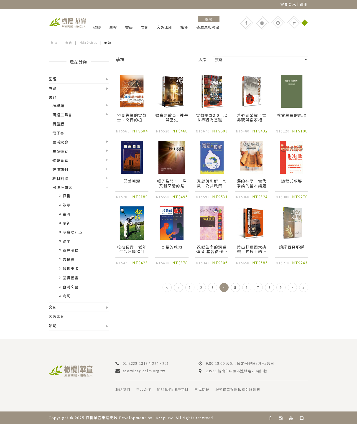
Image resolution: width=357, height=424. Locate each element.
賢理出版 (71, 268)
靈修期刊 (60, 169)
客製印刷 (164, 27)
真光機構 (71, 250)
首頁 (54, 43)
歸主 (67, 241)
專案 (113, 27)
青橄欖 (69, 259)
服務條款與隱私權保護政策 (245, 389)
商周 (67, 296)
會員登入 (288, 4)
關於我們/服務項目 (176, 389)
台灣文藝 (71, 286)
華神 (67, 223)
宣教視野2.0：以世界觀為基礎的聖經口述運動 (211, 118)
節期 (184, 27)
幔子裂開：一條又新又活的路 (171, 184)
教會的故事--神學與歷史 (171, 118)
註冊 (303, 4)
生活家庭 (60, 142)
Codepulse (164, 417)
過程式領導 (291, 181)
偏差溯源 (132, 181)
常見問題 (207, 389)
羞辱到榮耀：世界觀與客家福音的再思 (251, 118)
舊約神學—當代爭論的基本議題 (251, 184)
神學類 (58, 105)
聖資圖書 (71, 277)
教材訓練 (60, 178)
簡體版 (58, 124)
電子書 (58, 133)
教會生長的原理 (291, 115)
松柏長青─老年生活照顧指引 (132, 250)
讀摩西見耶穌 (291, 247)
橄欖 (67, 195)
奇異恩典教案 (207, 27)
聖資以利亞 (73, 232)
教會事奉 (60, 160)
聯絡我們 (123, 389)
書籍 (129, 27)
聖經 (97, 27)
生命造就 (60, 151)
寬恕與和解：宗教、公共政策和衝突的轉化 (211, 184)
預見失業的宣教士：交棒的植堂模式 (132, 118)
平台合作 (145, 389)
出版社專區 (88, 43)
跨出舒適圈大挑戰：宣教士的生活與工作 (251, 250)
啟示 (67, 205)
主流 (67, 214)
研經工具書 (62, 114)
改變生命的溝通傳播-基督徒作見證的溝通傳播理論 (211, 250)
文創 (144, 27)
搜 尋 (208, 19)
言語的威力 (172, 247)
